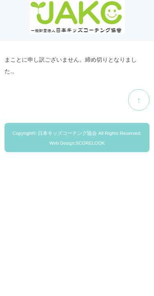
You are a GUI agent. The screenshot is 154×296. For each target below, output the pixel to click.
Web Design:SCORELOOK (77, 143)
